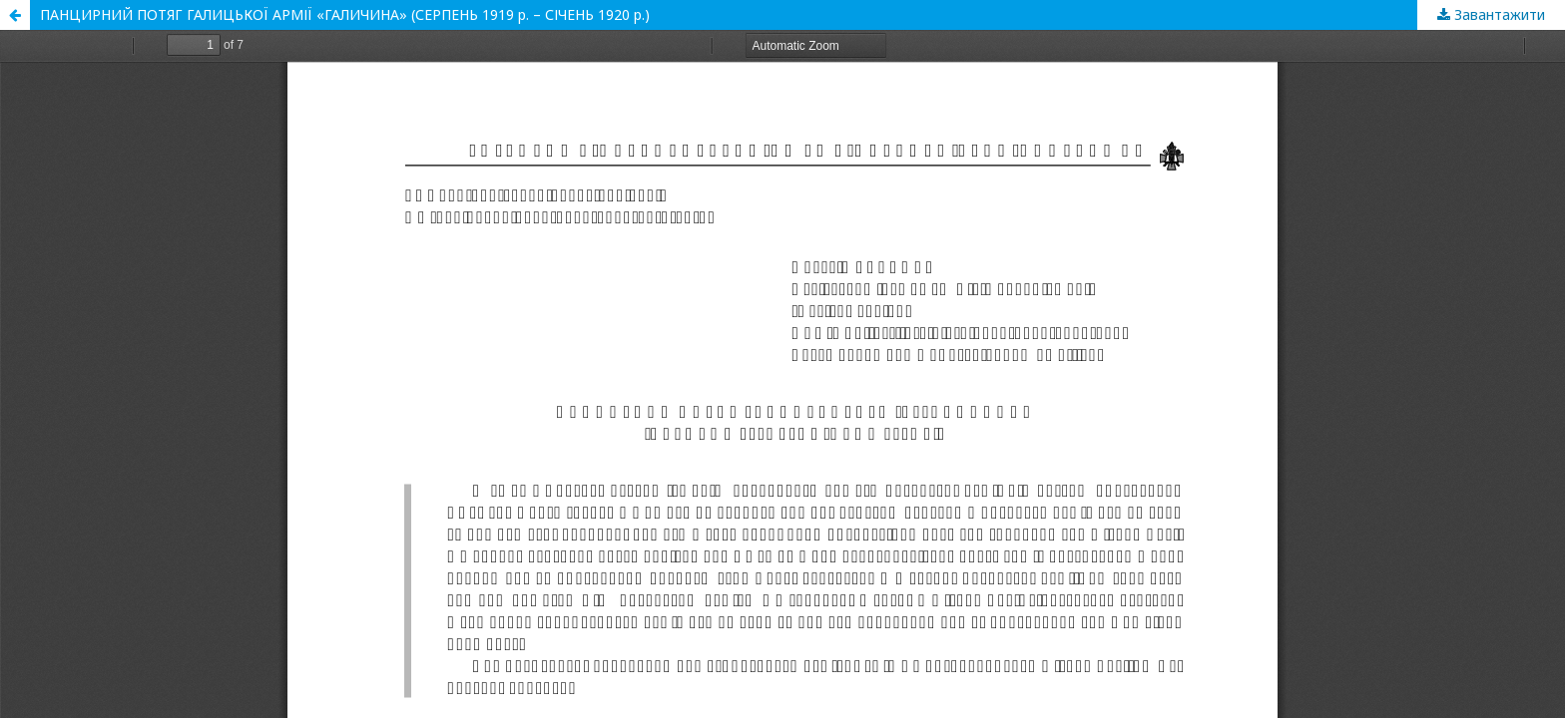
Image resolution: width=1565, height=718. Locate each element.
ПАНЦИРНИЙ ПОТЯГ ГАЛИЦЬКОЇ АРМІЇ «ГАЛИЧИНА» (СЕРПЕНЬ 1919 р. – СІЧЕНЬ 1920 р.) (345, 14)
